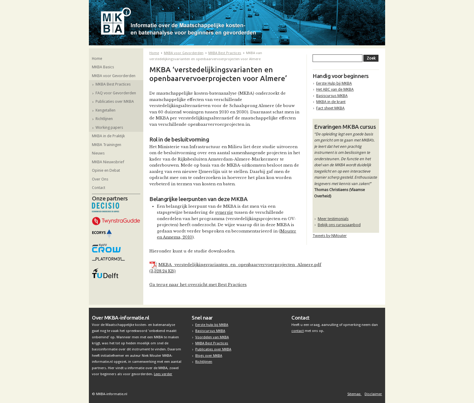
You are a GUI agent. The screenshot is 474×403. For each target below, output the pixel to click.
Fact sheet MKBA (330, 108)
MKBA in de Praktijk (108, 136)
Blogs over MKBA (208, 355)
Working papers (109, 127)
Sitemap (354, 394)
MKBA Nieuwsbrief (108, 162)
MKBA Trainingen (106, 144)
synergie (224, 212)
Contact (98, 187)
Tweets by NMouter (330, 235)
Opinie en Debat (106, 170)
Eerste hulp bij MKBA (211, 325)
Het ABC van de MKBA (335, 89)
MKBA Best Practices (113, 84)
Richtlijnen (104, 118)
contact (297, 331)
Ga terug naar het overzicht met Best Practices (198, 284)
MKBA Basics (103, 67)
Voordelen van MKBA (212, 337)
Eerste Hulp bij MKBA (334, 83)
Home (97, 58)
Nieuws (98, 153)
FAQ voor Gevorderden (116, 93)
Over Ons (100, 179)
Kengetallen (105, 110)
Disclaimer (373, 394)
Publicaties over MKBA (115, 101)
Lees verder (163, 374)
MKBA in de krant (331, 101)
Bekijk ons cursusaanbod (339, 225)
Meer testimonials (333, 218)
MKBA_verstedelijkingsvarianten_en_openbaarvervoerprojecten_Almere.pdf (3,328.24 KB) (235, 267)
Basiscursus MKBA (332, 95)
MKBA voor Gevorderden (113, 75)
